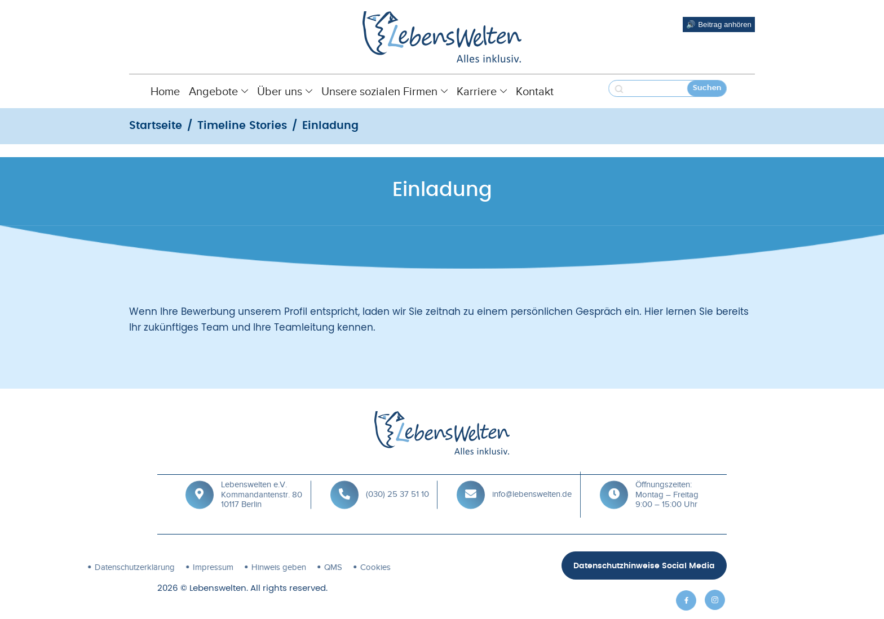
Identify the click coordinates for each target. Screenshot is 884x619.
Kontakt (535, 91)
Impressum (135, 567)
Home (165, 91)
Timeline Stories (242, 126)
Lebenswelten (217, 588)
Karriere (482, 91)
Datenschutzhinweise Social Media (644, 566)
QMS (255, 567)
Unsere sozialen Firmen (384, 91)
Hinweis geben (201, 567)
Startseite (155, 126)
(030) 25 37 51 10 (397, 483)
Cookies (297, 567)
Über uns (284, 91)
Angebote (218, 91)
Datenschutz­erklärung (57, 567)
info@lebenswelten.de (532, 483)
